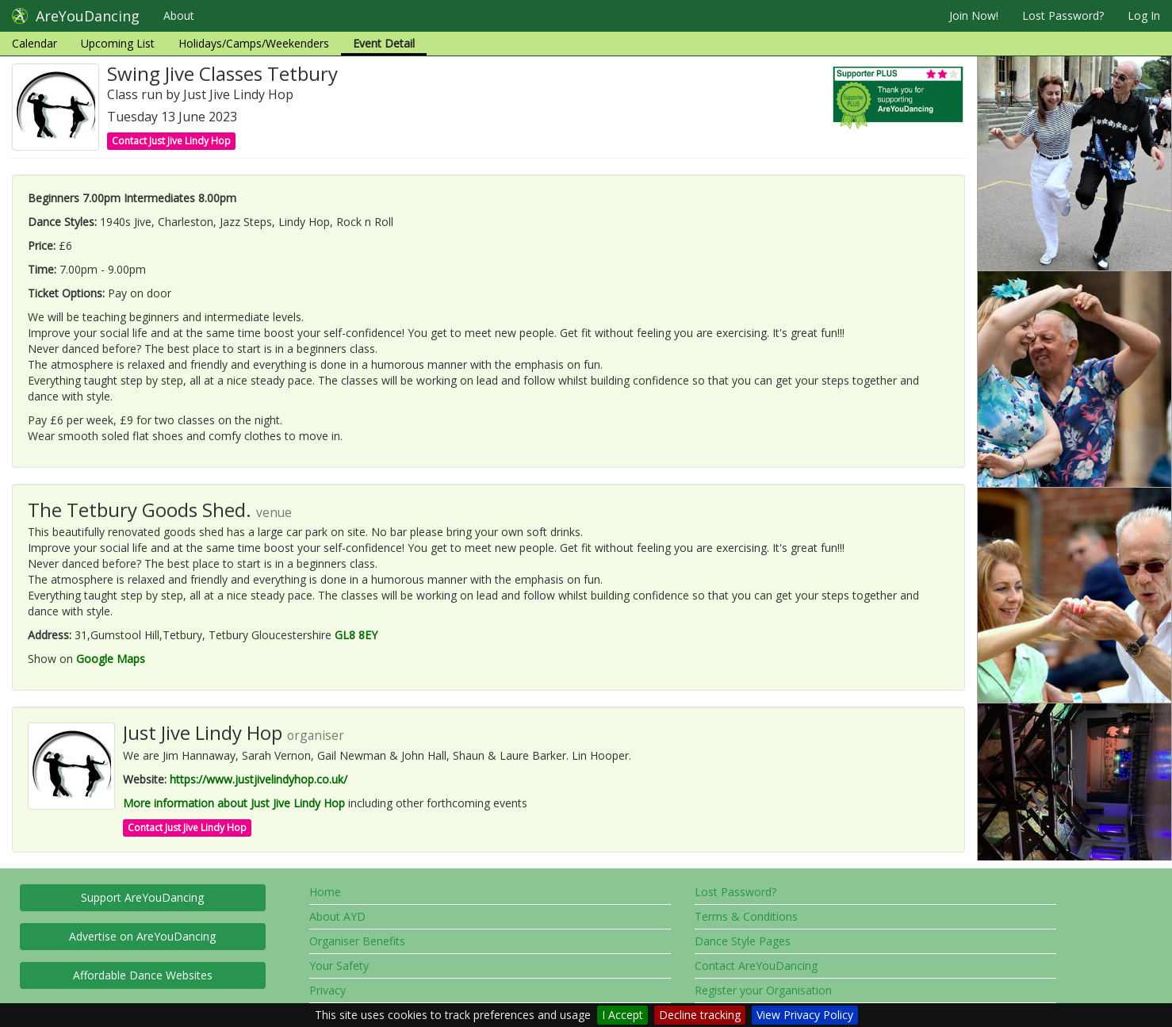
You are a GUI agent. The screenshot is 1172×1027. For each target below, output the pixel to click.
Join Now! (973, 15)
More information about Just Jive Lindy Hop (234, 802)
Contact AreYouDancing (756, 965)
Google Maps (110, 658)
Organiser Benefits (357, 940)
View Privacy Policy (804, 1014)
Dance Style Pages (743, 940)
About (178, 15)
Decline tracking (700, 1014)
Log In (1144, 15)
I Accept (622, 1014)
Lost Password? (1063, 15)
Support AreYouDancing (142, 897)
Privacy (327, 990)
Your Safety (339, 965)
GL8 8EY (356, 634)
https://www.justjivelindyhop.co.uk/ (258, 779)
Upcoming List (118, 43)
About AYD (337, 916)
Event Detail (384, 43)
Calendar (34, 43)
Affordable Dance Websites (143, 975)
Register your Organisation (763, 990)
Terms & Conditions (746, 916)
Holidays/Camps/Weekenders (253, 43)
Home (325, 891)
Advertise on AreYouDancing (142, 936)
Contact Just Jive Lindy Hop (171, 141)
